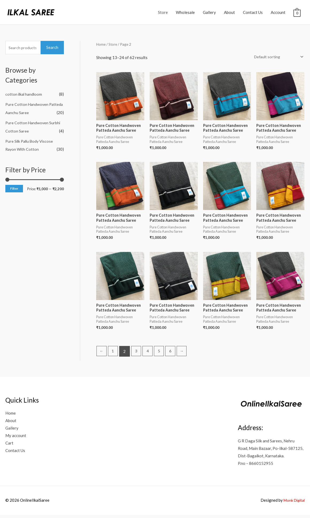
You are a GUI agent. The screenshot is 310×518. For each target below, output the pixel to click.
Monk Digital (293, 503)
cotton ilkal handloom (24, 94)
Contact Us (253, 12)
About (229, 12)
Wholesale (185, 12)
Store (163, 12)
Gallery (209, 12)
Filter (14, 188)
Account (278, 12)
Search (52, 47)
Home (101, 44)
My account (15, 438)
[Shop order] (276, 57)
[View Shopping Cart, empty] (297, 12)
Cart (9, 445)
